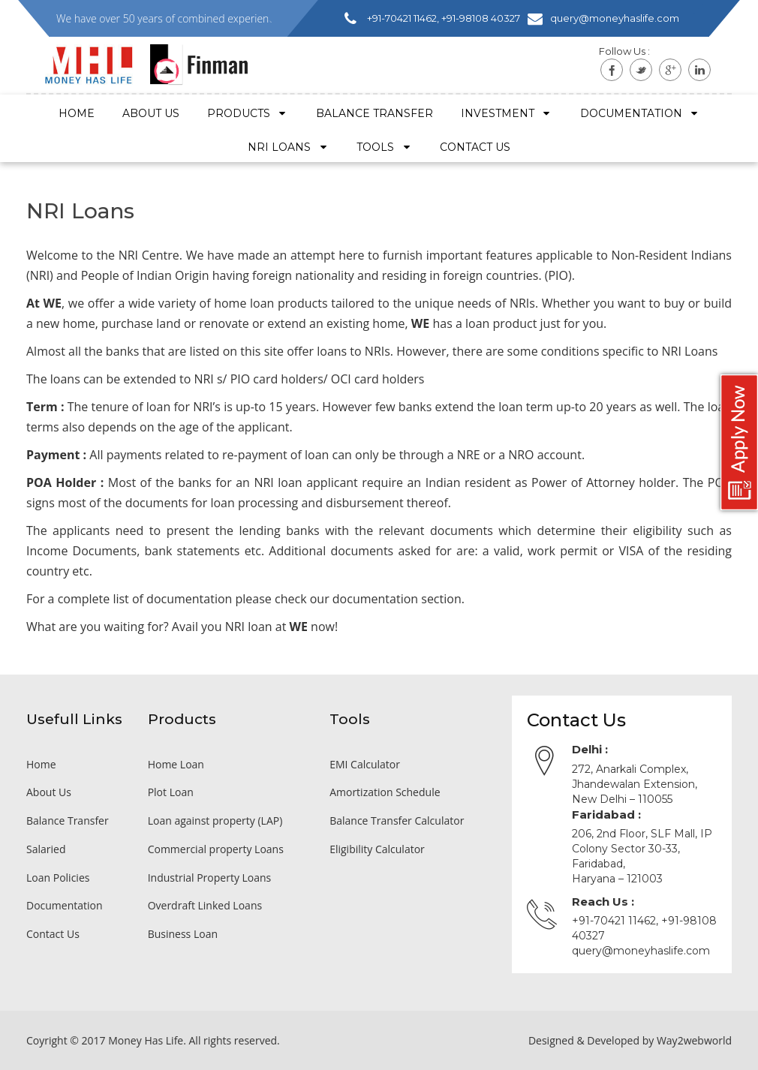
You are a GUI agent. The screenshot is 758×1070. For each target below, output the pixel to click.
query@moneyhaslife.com (641, 950)
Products (247, 113)
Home (77, 113)
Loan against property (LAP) (215, 820)
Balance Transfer (374, 113)
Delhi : (590, 749)
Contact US (475, 147)
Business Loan (183, 934)
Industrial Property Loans (210, 877)
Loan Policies (57, 877)
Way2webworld (694, 1040)
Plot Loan (171, 792)
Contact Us (53, 934)
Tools (384, 147)
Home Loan (176, 764)
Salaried (45, 849)
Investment (506, 113)
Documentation (640, 113)
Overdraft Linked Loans (205, 905)
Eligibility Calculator (377, 849)
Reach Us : (603, 901)
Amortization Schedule (384, 792)
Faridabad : (606, 814)
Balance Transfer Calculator (396, 820)
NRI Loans (288, 147)
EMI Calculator (364, 764)
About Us (150, 113)
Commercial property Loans (216, 849)
